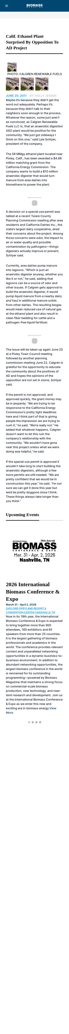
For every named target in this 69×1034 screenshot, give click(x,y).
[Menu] (6, 6)
